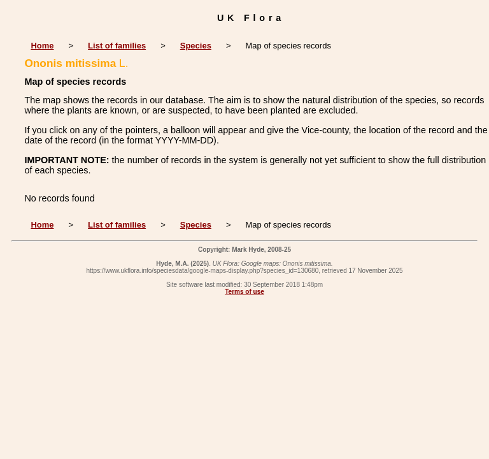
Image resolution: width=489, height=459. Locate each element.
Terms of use (244, 291)
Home (42, 45)
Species (195, 45)
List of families (117, 45)
